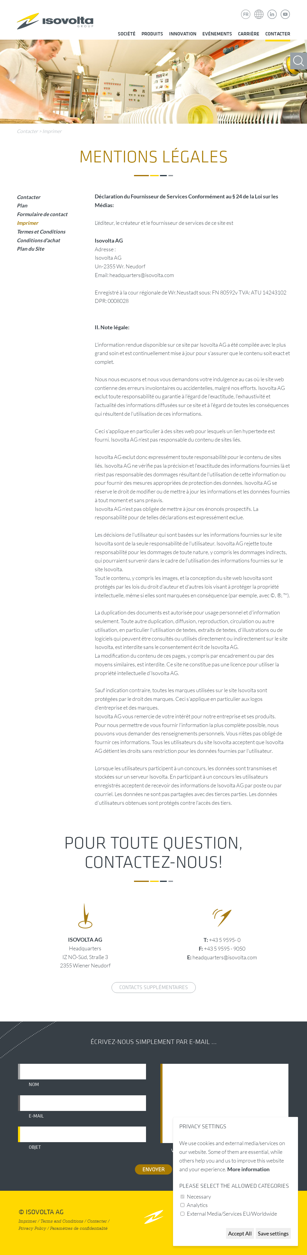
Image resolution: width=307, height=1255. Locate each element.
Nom (34, 1085)
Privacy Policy (32, 1228)
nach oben (153, 1217)
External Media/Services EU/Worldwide (232, 1213)
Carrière (248, 34)
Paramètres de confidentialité (79, 1228)
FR (246, 14)
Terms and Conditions (61, 1221)
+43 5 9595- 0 (224, 940)
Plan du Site (30, 249)
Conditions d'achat (38, 240)
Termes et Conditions (41, 231)
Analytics (197, 1205)
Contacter (277, 34)
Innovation (182, 34)
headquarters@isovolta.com (224, 957)
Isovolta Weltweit (259, 10)
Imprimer (51, 131)
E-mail (36, 1116)
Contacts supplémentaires (153, 987)
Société (127, 34)
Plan (22, 205)
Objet (35, 1147)
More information (248, 1169)
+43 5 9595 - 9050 (224, 948)
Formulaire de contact (42, 214)
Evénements (217, 34)
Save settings (273, 1233)
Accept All (240, 1233)
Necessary (199, 1196)
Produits (152, 34)
